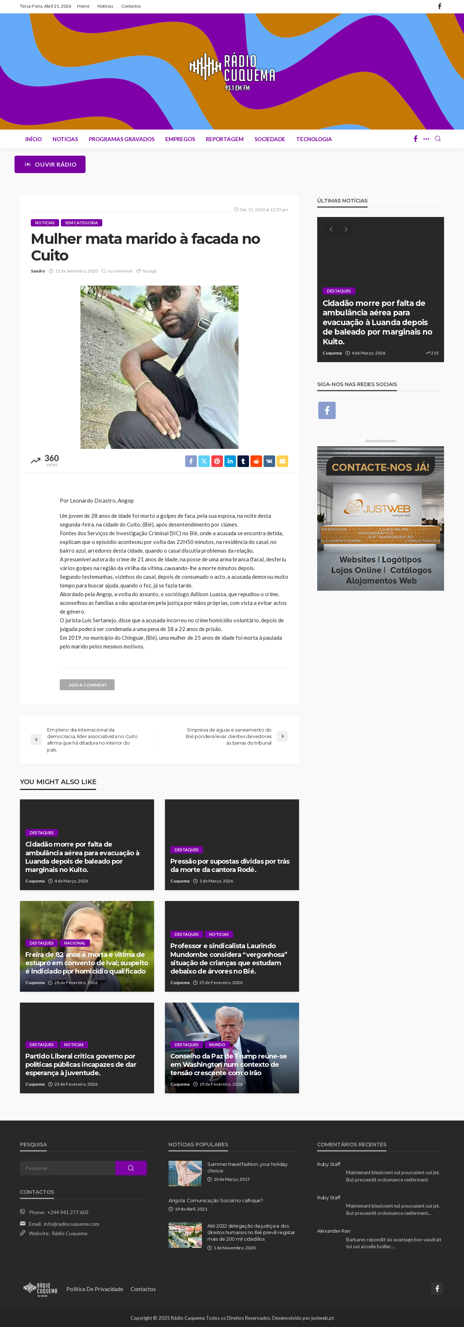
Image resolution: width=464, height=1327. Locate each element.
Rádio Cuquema (69, 1233)
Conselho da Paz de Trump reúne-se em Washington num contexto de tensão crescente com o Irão (228, 1064)
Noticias (105, 6)
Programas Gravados (121, 139)
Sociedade (269, 139)
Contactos (131, 6)
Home (83, 6)
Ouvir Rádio (50, 164)
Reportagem (225, 139)
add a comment (88, 685)
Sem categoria (81, 222)
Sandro (38, 271)
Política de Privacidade (94, 1289)
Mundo (217, 1044)
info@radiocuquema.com (71, 1224)
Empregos (180, 139)
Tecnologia (314, 139)
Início (33, 139)
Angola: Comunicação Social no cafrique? (216, 1200)
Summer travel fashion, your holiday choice (247, 1167)
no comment (120, 271)
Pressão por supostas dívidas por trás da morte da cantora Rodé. (229, 865)
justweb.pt (322, 1318)
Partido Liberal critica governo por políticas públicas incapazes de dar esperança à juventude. (80, 1064)
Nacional (75, 943)
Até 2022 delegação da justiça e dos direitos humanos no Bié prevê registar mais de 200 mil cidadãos (251, 1232)
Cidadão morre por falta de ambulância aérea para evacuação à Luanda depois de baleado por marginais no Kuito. (82, 857)
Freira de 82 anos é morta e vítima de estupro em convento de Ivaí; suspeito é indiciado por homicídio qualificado (86, 963)
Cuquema (35, 881)
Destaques (42, 832)
